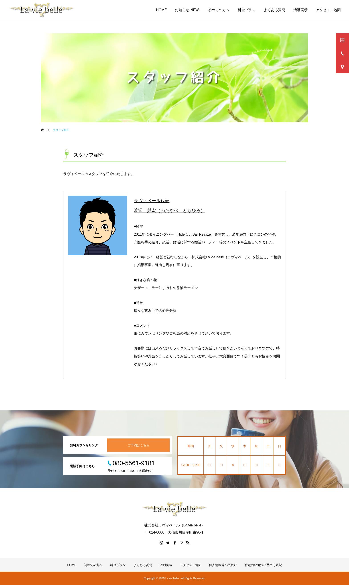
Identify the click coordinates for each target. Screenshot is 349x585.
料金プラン (247, 10)
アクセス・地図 (328, 10)
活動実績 (300, 10)
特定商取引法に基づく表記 (263, 565)
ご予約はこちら (138, 445)
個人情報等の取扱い (223, 565)
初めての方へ (218, 10)
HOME (161, 10)
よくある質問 (274, 10)
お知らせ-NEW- (187, 10)
